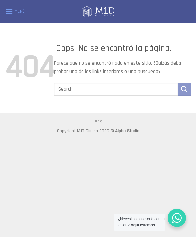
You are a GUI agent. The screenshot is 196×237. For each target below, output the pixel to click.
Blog (98, 121)
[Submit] (184, 89)
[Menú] (15, 11)
